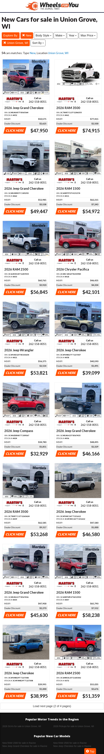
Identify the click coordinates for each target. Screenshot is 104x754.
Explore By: (10, 35)
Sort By (38, 43)
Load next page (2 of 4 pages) (52, 706)
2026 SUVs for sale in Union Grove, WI (21, 726)
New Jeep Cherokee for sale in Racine (72, 746)
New (26, 35)
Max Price (88, 35)
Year (72, 35)
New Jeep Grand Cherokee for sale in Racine (24, 746)
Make (60, 35)
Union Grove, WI (15, 43)
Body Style (43, 35)
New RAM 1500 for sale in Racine (19, 743)
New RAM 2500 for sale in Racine (70, 743)
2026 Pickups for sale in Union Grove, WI (73, 726)
